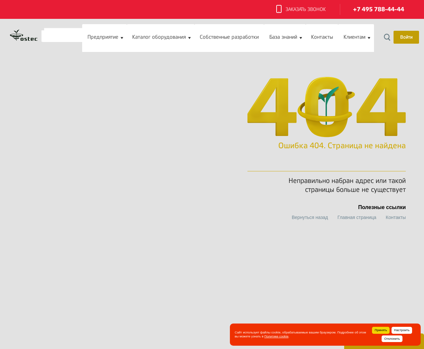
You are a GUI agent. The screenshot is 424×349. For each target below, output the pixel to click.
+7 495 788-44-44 (378, 9)
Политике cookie (276, 336)
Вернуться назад (310, 217)
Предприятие (102, 37)
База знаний (283, 37)
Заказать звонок (301, 9)
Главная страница (357, 217)
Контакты (322, 37)
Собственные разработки (229, 37)
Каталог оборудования (159, 37)
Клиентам (354, 37)
